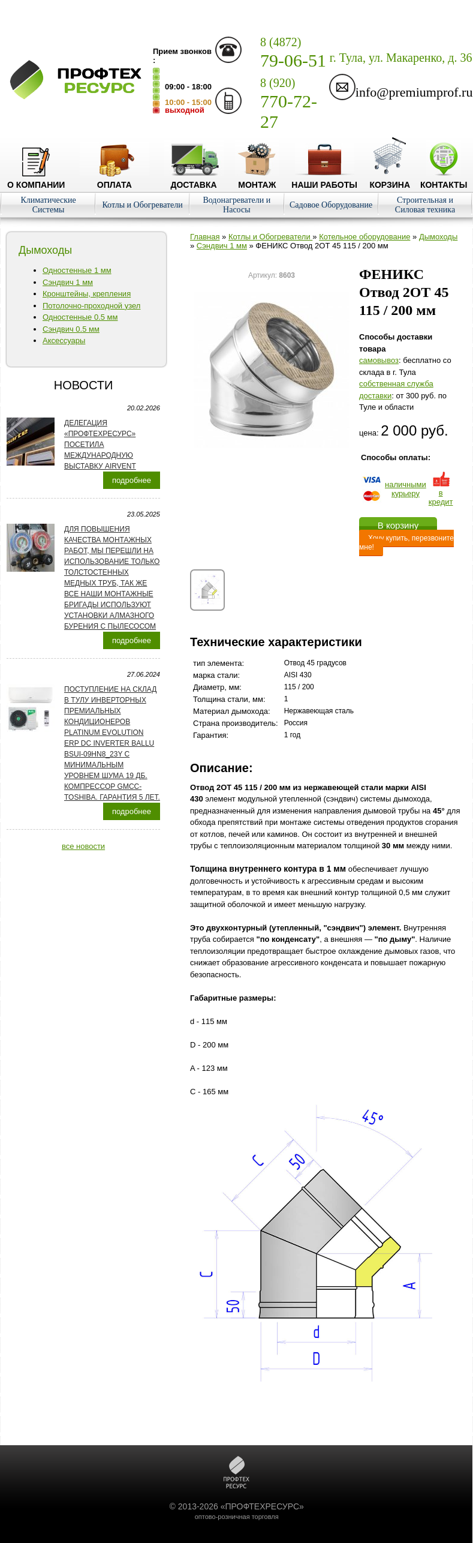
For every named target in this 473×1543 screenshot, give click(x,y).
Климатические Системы (48, 205)
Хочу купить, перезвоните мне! (406, 542)
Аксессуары (64, 340)
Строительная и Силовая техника (425, 205)
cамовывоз (379, 360)
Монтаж (257, 180)
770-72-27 (288, 103)
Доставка (194, 180)
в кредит (441, 492)
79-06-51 (293, 52)
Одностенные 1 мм (77, 270)
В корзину (398, 525)
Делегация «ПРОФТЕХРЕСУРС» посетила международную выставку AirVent (100, 444)
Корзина (389, 180)
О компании (36, 180)
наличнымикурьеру (405, 489)
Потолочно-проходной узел (91, 305)
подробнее (131, 480)
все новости (83, 846)
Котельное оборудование (364, 236)
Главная (204, 236)
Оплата (114, 180)
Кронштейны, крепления (87, 293)
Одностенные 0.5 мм (80, 317)
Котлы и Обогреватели (142, 204)
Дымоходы (438, 236)
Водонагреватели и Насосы (236, 205)
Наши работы (324, 180)
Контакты (443, 180)
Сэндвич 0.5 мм (71, 329)
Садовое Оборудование (331, 204)
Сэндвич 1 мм (68, 282)
